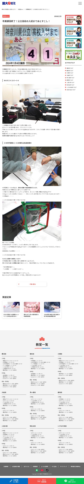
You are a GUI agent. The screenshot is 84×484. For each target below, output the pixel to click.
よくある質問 (44, 467)
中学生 (4, 373)
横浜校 (4, 354)
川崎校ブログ (70, 73)
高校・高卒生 (5, 381)
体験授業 (34, 467)
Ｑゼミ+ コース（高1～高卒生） (10, 417)
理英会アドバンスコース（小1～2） (11, 361)
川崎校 (60, 354)
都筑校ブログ (70, 80)
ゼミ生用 (54, 467)
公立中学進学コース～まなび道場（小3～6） (14, 364)
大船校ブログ (70, 75)
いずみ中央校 (62, 426)
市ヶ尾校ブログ (71, 77)
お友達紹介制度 (14, 467)
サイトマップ (64, 467)
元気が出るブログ (71, 89)
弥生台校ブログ (71, 85)
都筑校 (60, 392)
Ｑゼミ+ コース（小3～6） (9, 401)
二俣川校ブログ (71, 82)
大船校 (4, 392)
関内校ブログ (70, 70)
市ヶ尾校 (33, 392)
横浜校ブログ (70, 68)
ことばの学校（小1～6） (9, 367)
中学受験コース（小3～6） (9, 362)
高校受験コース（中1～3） (9, 375)
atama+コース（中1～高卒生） (10, 378)
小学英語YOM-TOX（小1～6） (10, 369)
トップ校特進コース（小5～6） (10, 365)
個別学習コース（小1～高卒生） (11, 370)
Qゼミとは (25, 467)
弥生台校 (33, 426)
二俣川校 (5, 426)
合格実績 (4, 467)
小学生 (4, 358)
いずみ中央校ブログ (72, 87)
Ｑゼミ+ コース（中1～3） (9, 411)
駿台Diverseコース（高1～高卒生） (11, 384)
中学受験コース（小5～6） (65, 399)
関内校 (32, 354)
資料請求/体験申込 (76, 467)
